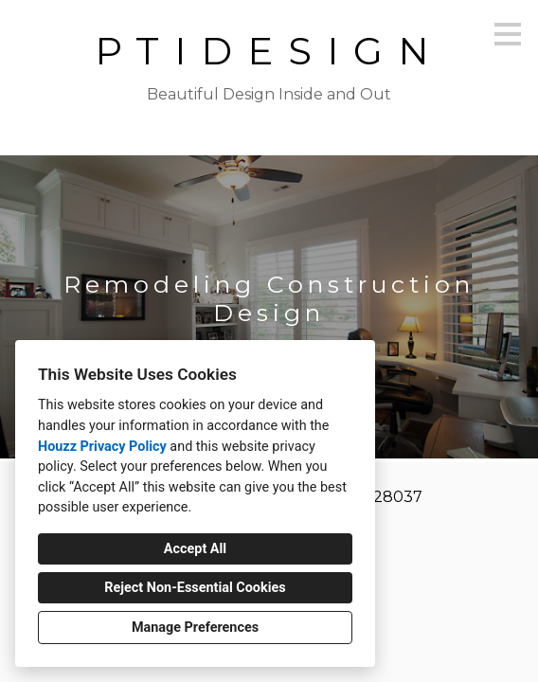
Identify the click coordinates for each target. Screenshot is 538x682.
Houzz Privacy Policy (102, 447)
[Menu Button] (508, 34)
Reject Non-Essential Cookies (194, 588)
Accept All (195, 549)
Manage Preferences (195, 627)
